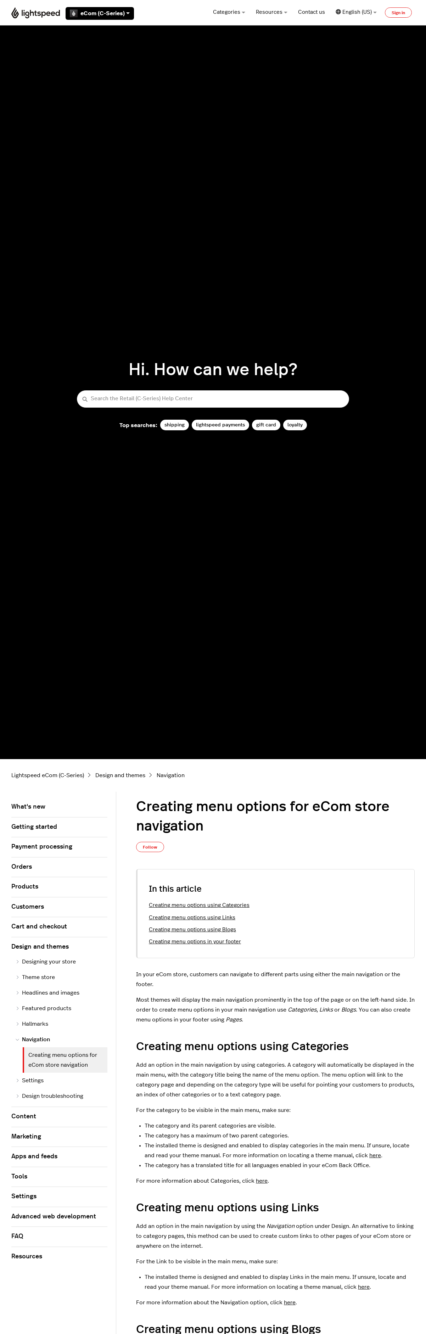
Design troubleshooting (49, 1096)
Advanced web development (53, 1216)
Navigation (171, 775)
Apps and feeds (34, 1156)
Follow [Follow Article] (150, 847)
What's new (28, 807)
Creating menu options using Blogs (192, 929)
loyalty (295, 424)
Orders (21, 867)
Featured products (43, 1008)
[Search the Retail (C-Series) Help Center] (213, 399)
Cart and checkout (39, 927)
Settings (30, 1080)
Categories (229, 12)
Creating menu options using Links (192, 917)
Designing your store (46, 962)
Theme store (35, 977)
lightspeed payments (220, 424)
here (375, 1155)
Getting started (34, 827)
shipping (174, 424)
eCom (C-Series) (100, 13)
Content (23, 1116)
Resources (271, 12)
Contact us (311, 12)
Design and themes (120, 775)
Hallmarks (32, 1024)
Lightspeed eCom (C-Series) (47, 775)
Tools (19, 1176)
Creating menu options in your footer (195, 941)
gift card (266, 424)
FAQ (17, 1236)
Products (24, 887)
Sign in (398, 13)
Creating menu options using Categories (199, 905)
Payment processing (41, 847)
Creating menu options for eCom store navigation (62, 1060)
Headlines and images (47, 993)
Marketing (26, 1137)
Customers (27, 907)
